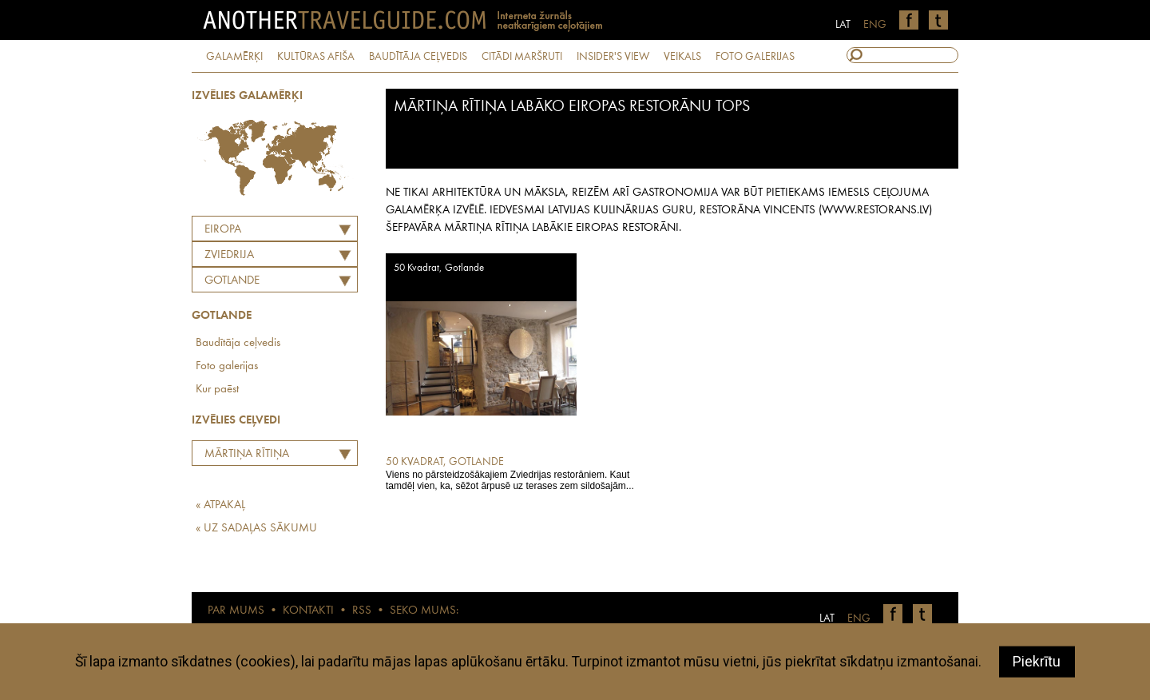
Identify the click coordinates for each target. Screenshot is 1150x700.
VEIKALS (682, 56)
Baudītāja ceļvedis (238, 343)
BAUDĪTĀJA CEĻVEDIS (418, 56)
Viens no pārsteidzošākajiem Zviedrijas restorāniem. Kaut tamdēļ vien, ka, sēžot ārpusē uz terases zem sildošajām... (511, 473)
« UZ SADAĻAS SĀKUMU (256, 529)
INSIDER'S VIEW (613, 56)
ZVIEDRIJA (229, 255)
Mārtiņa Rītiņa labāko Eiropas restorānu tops (242, 456)
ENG (874, 24)
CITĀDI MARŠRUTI (522, 56)
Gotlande (232, 281)
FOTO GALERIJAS (755, 56)
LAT (843, 24)
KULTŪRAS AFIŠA (316, 56)
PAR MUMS (236, 611)
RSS (361, 611)
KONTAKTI (308, 611)
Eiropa (222, 230)
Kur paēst (217, 390)
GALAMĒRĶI (234, 56)
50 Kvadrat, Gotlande (439, 268)
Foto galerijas (227, 366)
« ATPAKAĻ (220, 505)
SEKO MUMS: (424, 611)
